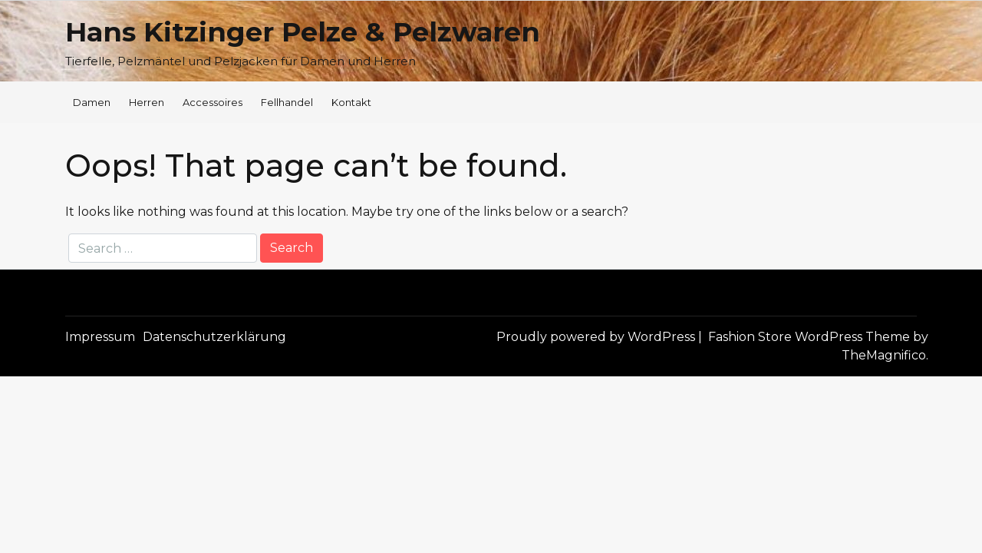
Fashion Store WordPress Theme (810, 336)
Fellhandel (287, 102)
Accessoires (212, 102)
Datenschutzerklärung (214, 336)
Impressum (100, 336)
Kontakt (351, 102)
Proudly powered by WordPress (597, 336)
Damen (91, 102)
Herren (146, 102)
